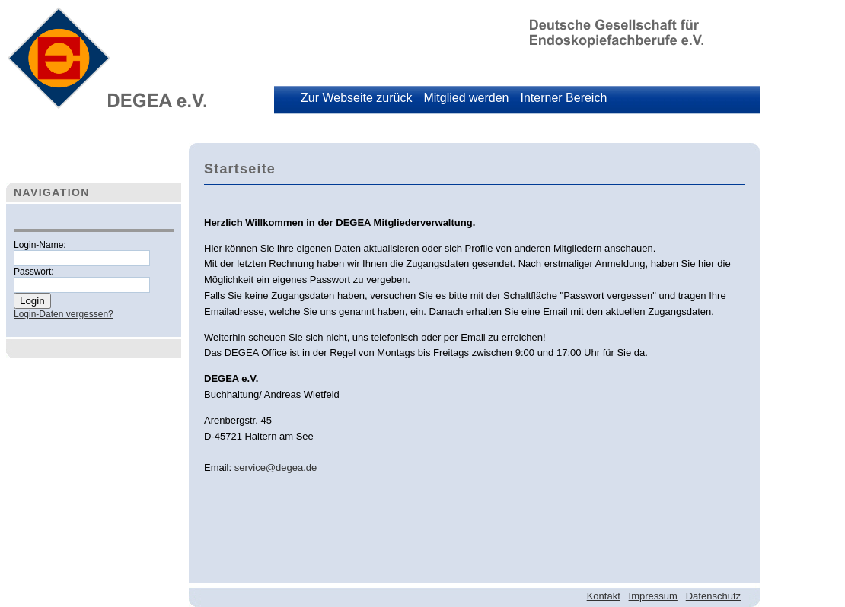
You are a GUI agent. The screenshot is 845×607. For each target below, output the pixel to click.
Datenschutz (713, 596)
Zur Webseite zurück (356, 97)
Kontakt (603, 596)
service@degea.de (275, 467)
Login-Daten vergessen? (63, 314)
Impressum (653, 596)
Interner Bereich (563, 97)
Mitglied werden (466, 97)
